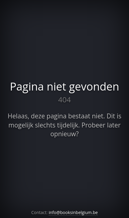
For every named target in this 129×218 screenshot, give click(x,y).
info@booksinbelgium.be (73, 212)
